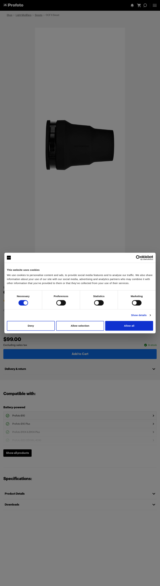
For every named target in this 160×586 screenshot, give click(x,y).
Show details (139, 315)
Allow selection (80, 325)
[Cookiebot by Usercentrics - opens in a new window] (138, 257)
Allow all (129, 325)
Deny (31, 325)
